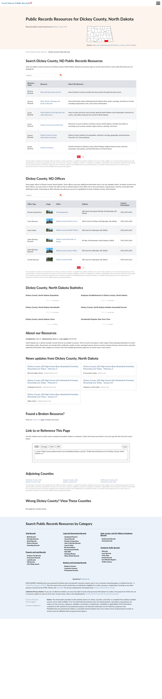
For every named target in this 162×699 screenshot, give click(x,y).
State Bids (67, 632)
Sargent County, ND (70, 560)
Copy (125, 527)
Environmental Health (71, 630)
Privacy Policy (99, 668)
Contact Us (36, 500)
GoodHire (60, 668)
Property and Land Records (36, 632)
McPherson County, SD (109, 560)
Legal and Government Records (74, 614)
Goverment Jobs (107, 621)
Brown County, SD (70, 562)
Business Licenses (70, 646)
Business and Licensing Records (74, 643)
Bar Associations (69, 627)
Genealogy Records (33, 625)
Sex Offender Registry (109, 640)
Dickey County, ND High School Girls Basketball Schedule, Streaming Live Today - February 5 (52, 461)
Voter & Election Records (72, 623)
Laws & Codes (68, 625)
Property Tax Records (34, 636)
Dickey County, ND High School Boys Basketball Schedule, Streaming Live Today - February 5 (53, 447)
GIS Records (31, 642)
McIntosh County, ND (34, 560)
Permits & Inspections (71, 621)
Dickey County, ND (60, 27)
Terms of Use (110, 668)
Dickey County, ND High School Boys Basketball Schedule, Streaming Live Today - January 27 (53, 475)
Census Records (69, 619)
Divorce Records (32, 623)
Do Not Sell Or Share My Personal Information (102, 674)
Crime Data (105, 635)
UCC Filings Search (33, 644)
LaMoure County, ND (108, 562)
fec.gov (111, 404)
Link (36, 527)
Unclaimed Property (70, 617)
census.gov (55, 327)
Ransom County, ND (33, 562)
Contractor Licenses (70, 648)
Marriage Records (32, 619)
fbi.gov (56, 404)
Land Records (31, 640)
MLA (52, 527)
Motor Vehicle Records (71, 636)
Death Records (31, 621)
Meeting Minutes (70, 634)
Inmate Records (107, 638)
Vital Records (31, 614)
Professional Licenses (71, 650)
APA (58, 527)
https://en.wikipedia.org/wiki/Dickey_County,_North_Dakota (114, 45)
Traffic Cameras (107, 642)
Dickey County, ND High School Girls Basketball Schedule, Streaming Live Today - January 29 (108, 461)
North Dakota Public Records (36, 52)
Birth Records (31, 617)
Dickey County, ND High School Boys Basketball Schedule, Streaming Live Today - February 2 (108, 447)
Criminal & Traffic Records (110, 628)
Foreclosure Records (33, 638)
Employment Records (109, 619)
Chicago (44, 527)
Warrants (105, 631)
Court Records (106, 633)
